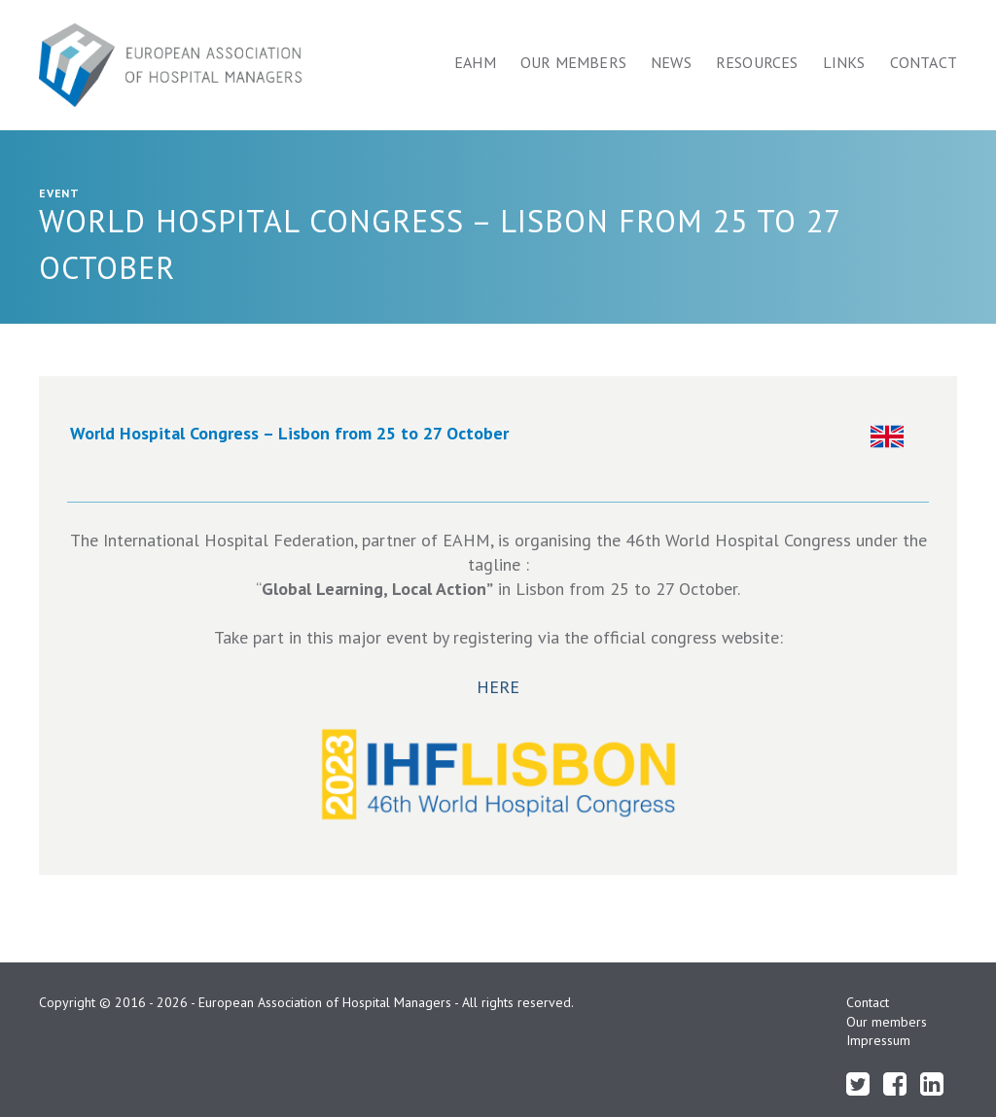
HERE (498, 687)
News (671, 62)
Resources (757, 62)
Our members (573, 62)
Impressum (878, 1040)
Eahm (475, 62)
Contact (923, 62)
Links (844, 62)
